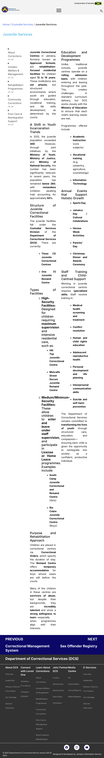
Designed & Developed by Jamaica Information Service (77, 754)
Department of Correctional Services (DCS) (42, 659)
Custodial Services (22, 24)
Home (6, 24)
